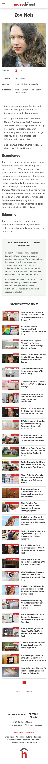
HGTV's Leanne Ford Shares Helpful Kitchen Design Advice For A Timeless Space (33, 358)
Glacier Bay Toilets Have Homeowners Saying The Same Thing (32, 371)
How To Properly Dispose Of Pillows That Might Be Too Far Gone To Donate (33, 671)
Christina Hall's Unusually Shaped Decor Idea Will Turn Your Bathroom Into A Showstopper (33, 590)
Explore (37, 737)
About (11, 714)
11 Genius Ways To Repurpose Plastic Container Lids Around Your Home (33, 330)
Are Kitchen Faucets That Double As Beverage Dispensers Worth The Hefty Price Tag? (33, 618)
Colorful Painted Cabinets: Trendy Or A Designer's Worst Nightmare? (33, 645)
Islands (35, 740)
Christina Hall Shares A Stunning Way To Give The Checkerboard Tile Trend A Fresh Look (33, 521)
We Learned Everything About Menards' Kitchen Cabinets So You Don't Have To (32, 604)
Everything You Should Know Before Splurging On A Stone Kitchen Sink (33, 562)
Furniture (15, 381)
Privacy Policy (33, 716)
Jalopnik (20, 737)
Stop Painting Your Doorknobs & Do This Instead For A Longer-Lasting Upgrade (30, 507)
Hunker (26, 740)
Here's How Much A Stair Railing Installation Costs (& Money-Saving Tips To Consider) (32, 316)
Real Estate (15, 448)
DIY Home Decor (13, 326)
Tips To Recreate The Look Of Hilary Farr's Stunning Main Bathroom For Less (32, 411)
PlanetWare (31, 743)
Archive (21, 714)
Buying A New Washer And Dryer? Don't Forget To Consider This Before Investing (33, 535)
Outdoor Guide (17, 743)
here (23, 291)
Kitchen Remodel (13, 559)
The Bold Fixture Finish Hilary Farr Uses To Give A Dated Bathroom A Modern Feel (33, 549)
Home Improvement (11, 312)
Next (28, 691)
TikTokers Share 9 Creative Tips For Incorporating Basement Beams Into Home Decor (33, 425)
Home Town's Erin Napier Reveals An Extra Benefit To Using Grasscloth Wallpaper (33, 398)
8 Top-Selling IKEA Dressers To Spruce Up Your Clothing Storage (33, 384)
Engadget (9, 737)
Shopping (15, 435)
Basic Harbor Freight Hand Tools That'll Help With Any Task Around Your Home (33, 464)
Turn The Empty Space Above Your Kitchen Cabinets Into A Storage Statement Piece (32, 344)
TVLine (29, 737)
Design (16, 340)
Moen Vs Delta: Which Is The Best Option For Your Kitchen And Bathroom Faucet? (32, 479)
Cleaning (15, 531)
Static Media (26, 721)
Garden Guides (14, 740)
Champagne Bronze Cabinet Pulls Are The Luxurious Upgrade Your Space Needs (32, 493)
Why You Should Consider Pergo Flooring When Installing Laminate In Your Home (33, 576)
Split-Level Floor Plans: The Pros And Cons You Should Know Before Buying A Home (33, 452)
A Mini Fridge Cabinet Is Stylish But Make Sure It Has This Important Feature (33, 658)
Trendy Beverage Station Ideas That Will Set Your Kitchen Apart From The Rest (32, 632)
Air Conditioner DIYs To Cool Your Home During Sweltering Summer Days (32, 438)
